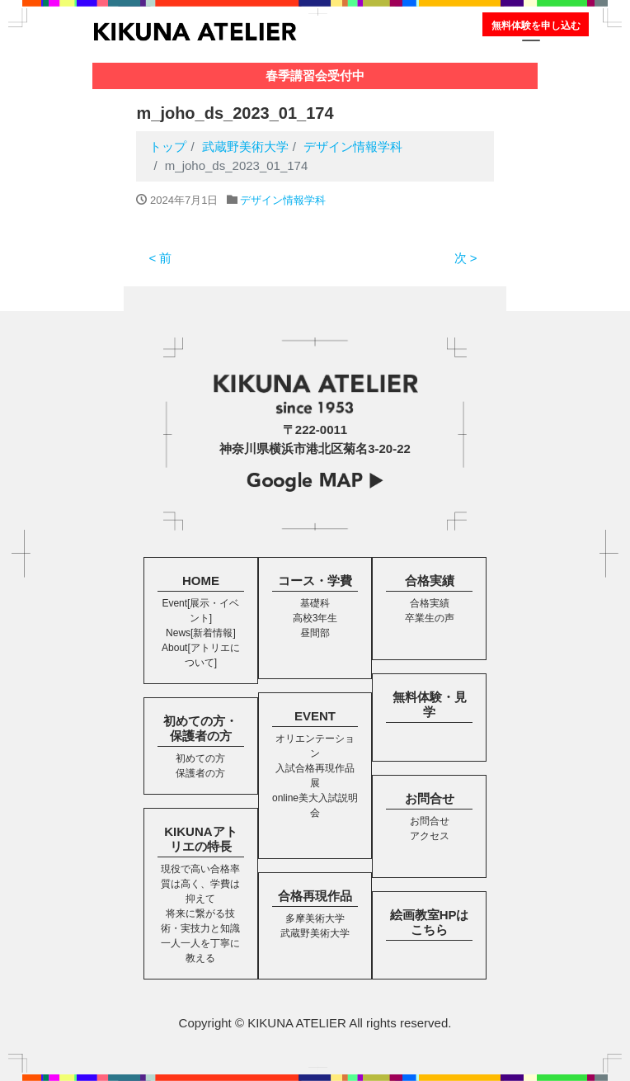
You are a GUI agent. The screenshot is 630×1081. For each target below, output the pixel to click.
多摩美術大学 (315, 918)
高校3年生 (315, 618)
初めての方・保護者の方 (200, 728)
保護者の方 (200, 773)
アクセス (429, 836)
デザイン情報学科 (283, 200)
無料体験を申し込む (536, 25)
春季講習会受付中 (315, 75)
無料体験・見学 (430, 704)
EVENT (315, 716)
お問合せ (429, 798)
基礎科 (315, 603)
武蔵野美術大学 (315, 933)
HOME (200, 581)
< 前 (160, 258)
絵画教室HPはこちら (429, 922)
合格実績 (429, 581)
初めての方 (200, 758)
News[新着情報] (201, 633)
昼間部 (315, 633)
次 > (465, 258)
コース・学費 (315, 581)
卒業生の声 (429, 618)
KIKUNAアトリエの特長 (200, 838)
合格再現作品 (315, 896)
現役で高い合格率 (200, 869)
